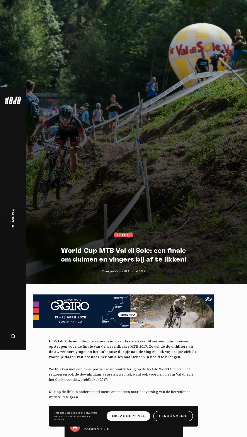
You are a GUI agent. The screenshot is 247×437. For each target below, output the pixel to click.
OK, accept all (128, 416)
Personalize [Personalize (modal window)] (173, 416)
